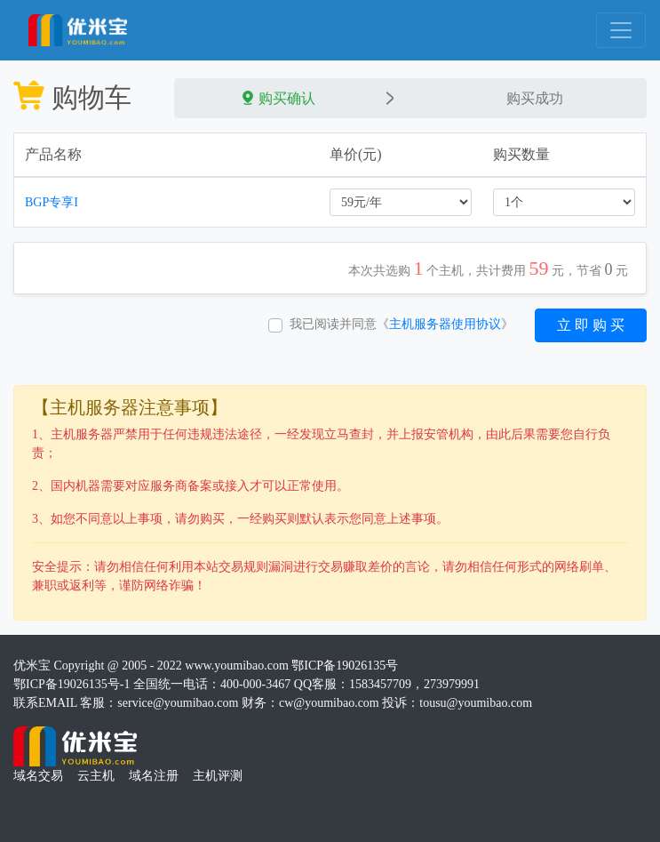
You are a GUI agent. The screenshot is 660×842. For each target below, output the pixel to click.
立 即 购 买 (590, 325)
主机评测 (218, 775)
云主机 (96, 775)
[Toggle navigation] (621, 30)
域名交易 (38, 775)
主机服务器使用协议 (445, 324)
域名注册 (154, 775)
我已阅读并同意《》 (401, 324)
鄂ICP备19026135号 (344, 665)
